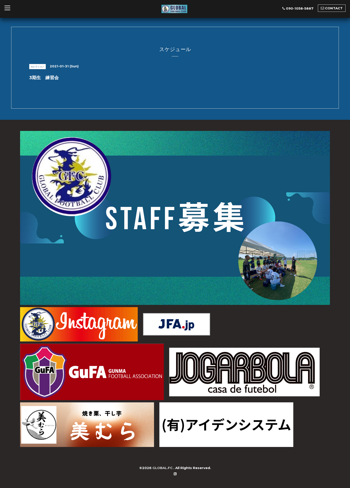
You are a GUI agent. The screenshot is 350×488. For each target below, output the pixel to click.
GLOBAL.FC (162, 468)
